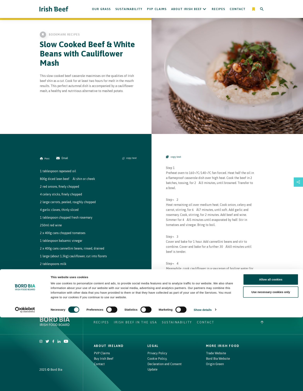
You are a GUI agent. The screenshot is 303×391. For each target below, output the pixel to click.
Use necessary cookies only (270, 365)
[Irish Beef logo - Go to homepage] (53, 9)
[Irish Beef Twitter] (47, 341)
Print (44, 158)
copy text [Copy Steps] (173, 156)
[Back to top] (262, 322)
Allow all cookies (271, 353)
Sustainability (128, 9)
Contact (238, 9)
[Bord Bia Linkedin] (58, 341)
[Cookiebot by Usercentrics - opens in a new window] (25, 383)
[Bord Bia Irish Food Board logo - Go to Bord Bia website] (54, 325)
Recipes (218, 9)
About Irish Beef (186, 9)
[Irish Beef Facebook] (53, 341)
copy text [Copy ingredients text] (129, 158)
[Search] (262, 9)
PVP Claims (157, 9)
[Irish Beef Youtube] (66, 341)
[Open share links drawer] (298, 182)
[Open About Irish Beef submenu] (204, 9)
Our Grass (101, 9)
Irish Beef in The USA (135, 322)
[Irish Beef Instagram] (41, 341)
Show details (203, 383)
